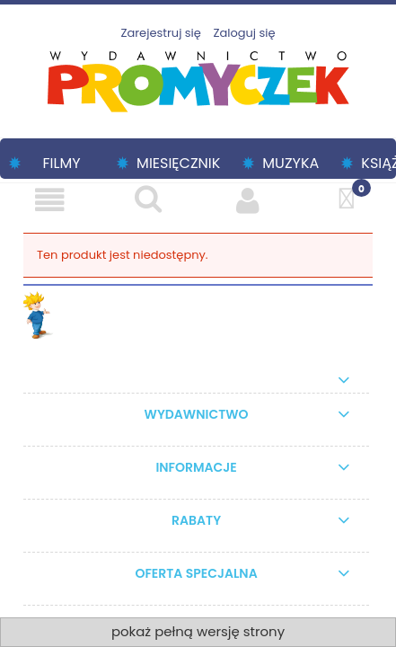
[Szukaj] (148, 198)
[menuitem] (54, 163)
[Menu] (49, 200)
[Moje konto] (247, 200)
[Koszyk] (346, 198)
